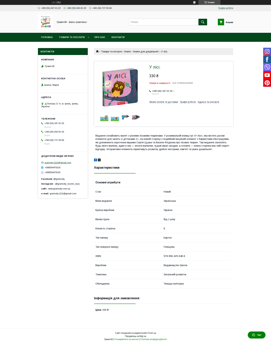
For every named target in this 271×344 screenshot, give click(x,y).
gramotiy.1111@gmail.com (58, 162)
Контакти (118, 37)
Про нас (99, 37)
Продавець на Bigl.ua (135, 336)
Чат (256, 335)
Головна (47, 37)
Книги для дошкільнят (146, 51)
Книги (127, 51)
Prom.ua (152, 333)
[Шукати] (202, 22)
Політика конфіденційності (154, 339)
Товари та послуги (72, 37)
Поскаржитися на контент (126, 339)
